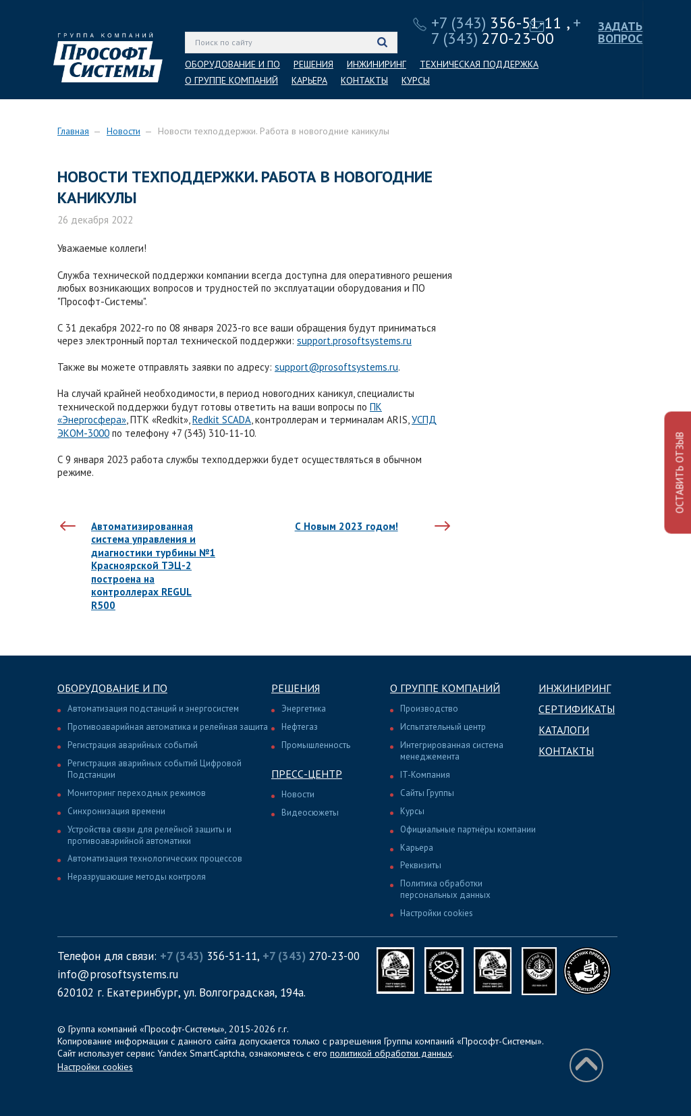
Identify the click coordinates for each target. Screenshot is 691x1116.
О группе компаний (445, 688)
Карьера (416, 847)
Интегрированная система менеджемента (451, 750)
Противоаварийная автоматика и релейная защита (167, 727)
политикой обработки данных (391, 1053)
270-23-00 (506, 30)
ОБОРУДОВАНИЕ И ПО (232, 64)
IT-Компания (425, 774)
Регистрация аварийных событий (132, 745)
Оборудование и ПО (112, 688)
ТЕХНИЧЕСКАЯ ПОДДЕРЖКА (479, 64)
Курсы (412, 811)
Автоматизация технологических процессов (154, 858)
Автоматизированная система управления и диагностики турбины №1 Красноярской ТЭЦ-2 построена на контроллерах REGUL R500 (153, 566)
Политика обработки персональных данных (445, 889)
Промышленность (315, 745)
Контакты (566, 751)
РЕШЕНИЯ (313, 64)
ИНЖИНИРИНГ (376, 64)
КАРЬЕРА (309, 80)
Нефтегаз (299, 727)
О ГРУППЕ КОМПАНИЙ (231, 80)
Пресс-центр (306, 773)
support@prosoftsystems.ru (336, 367)
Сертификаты (576, 709)
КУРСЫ (416, 80)
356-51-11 (496, 22)
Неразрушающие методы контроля (136, 876)
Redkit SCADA (221, 419)
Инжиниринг (574, 688)
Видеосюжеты (310, 812)
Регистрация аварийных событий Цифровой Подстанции (154, 769)
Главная (73, 131)
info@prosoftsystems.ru (117, 974)
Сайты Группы (427, 793)
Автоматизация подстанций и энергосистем (153, 708)
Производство (429, 708)
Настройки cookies (436, 913)
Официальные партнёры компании (468, 829)
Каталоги (563, 730)
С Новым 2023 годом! (346, 526)
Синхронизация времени (116, 811)
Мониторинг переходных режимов (136, 793)
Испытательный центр (443, 727)
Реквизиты (420, 865)
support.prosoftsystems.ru (354, 340)
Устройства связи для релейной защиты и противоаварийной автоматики (149, 835)
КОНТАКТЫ (364, 80)
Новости (123, 131)
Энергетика (303, 708)
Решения (295, 688)
